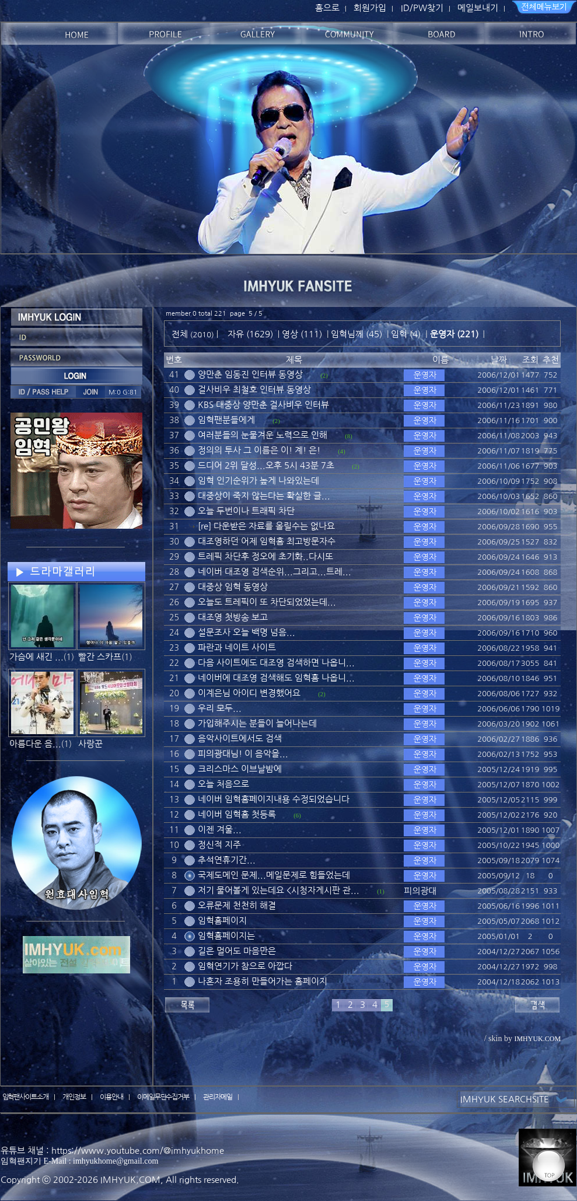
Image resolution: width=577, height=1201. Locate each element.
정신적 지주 (219, 844)
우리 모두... (220, 708)
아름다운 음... (35, 743)
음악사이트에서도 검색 (240, 738)
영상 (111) (302, 334)
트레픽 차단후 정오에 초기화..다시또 (265, 556)
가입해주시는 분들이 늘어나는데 (257, 723)
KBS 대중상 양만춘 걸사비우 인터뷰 (263, 404)
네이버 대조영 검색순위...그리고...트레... (274, 571)
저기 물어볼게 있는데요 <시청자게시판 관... (278, 890)
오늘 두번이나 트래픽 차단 (246, 511)
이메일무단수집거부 (163, 1097)
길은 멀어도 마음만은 (237, 951)
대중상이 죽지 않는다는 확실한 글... (264, 495)
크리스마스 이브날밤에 (240, 768)
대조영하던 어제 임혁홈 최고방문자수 (266, 541)
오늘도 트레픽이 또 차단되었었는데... (267, 602)
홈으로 (327, 8)
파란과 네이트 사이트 (237, 647)
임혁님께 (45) (356, 334)
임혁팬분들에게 (226, 420)
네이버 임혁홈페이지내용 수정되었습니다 (273, 799)
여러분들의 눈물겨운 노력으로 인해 (262, 435)
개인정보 (74, 1097)
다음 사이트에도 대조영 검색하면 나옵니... (276, 662)
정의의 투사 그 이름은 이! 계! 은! (259, 450)
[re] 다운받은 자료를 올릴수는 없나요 (266, 526)
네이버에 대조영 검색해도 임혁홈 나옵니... (276, 677)
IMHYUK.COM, (131, 1179)
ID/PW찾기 (422, 8)
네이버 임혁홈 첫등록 (237, 814)
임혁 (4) (406, 334)
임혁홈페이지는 (226, 935)
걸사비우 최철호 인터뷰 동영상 (254, 389)
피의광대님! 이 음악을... (243, 753)
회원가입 (370, 8)
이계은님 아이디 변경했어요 (249, 693)
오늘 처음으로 (223, 784)
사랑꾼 (90, 743)
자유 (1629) (250, 334)
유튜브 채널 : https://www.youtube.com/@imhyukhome (112, 1150)
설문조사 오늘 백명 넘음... (246, 632)
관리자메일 (217, 1097)
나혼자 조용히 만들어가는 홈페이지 (262, 981)
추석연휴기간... (227, 860)
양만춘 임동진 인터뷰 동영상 (250, 374)
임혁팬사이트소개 (25, 1097)
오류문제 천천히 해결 (237, 905)
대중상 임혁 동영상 (233, 586)
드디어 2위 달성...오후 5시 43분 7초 (266, 465)
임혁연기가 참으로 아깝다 (245, 966)
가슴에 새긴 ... (36, 656)
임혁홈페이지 (222, 920)
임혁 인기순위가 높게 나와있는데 (258, 480)
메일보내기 (477, 8)
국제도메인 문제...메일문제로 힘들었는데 (274, 875)
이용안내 (111, 1097)
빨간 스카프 (99, 656)
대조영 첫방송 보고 (233, 617)
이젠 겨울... (220, 829)
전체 (181, 334)
